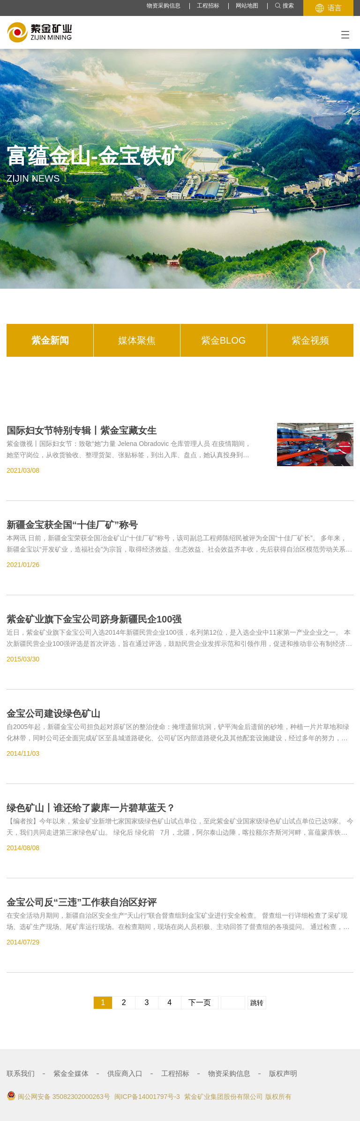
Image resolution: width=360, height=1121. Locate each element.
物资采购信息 (163, 5)
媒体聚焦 (137, 340)
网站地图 (247, 5)
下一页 (199, 1002)
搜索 (284, 6)
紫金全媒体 (71, 1073)
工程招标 (208, 5)
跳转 (256, 1002)
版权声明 (283, 1073)
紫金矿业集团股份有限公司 (223, 1096)
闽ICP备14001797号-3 (147, 1096)
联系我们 (21, 1073)
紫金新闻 (50, 340)
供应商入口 (124, 1073)
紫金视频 (310, 340)
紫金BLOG (223, 340)
